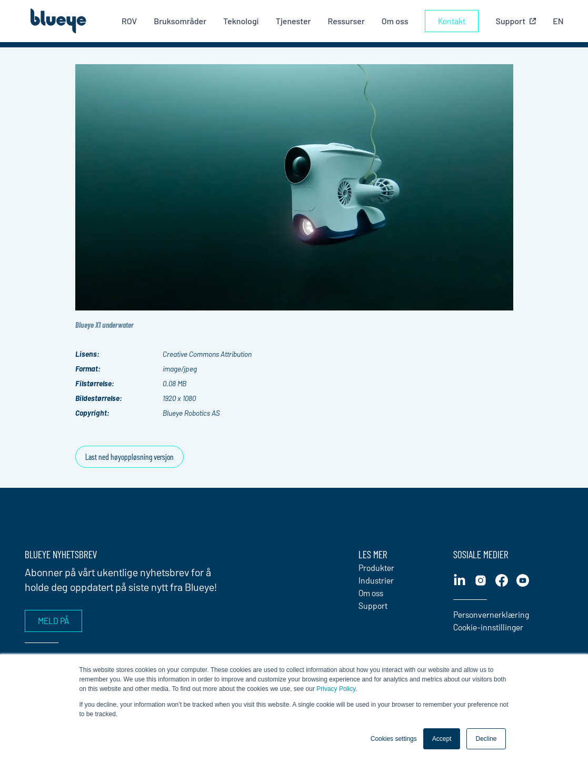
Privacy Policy (335, 688)
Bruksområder (180, 21)
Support (372, 605)
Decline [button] (485, 738)
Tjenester (293, 21)
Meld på (53, 621)
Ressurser (345, 21)
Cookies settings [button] (394, 738)
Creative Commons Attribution (207, 353)
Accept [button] (442, 738)
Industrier (376, 580)
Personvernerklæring (491, 614)
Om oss (395, 21)
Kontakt (451, 21)
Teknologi (241, 21)
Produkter (376, 568)
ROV (129, 21)
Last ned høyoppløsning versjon (129, 456)
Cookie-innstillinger (488, 627)
